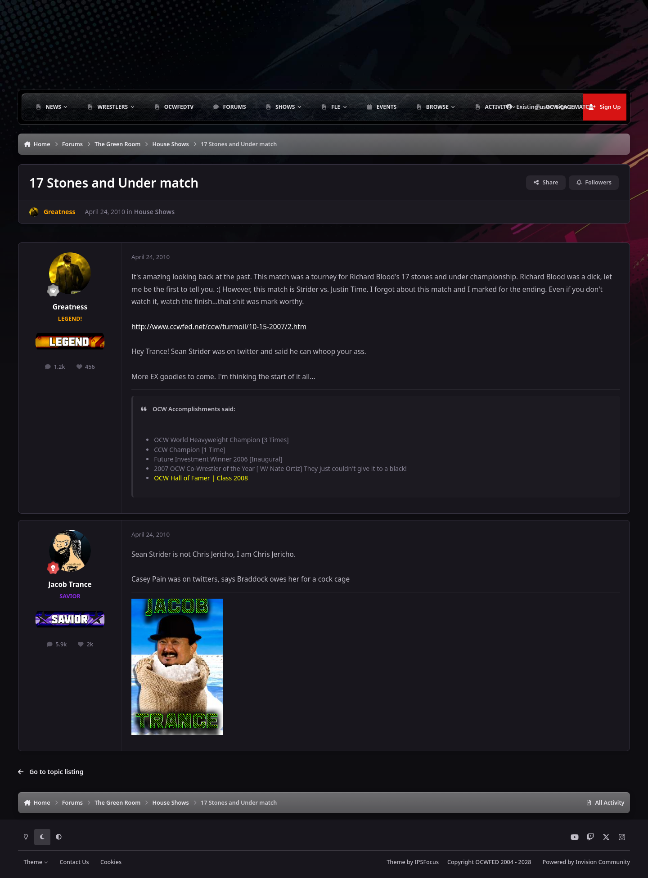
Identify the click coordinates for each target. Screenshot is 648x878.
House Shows (154, 211)
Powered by (586, 862)
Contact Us (74, 862)
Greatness (70, 307)
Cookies (111, 862)
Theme (36, 862)
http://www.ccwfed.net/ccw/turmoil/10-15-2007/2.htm (218, 326)
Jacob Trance (70, 584)
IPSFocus (426, 862)
